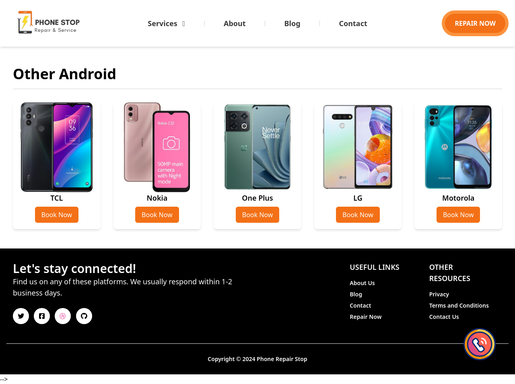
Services (166, 23)
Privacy (439, 294)
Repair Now (365, 316)
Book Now (56, 214)
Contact (353, 23)
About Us (362, 283)
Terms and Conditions (459, 305)
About (235, 23)
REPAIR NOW (475, 23)
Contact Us (444, 316)
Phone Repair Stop (282, 359)
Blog (292, 23)
